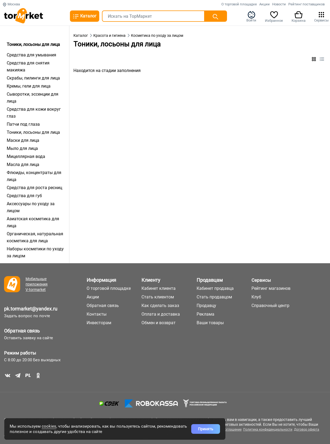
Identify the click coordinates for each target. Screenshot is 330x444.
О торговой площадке (239, 4)
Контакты (97, 314)
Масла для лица (23, 164)
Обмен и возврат (158, 322)
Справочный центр (270, 305)
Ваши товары (210, 322)
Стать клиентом (157, 296)
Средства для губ (24, 195)
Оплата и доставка (160, 314)
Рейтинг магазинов (270, 288)
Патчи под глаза (23, 124)
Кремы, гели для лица (29, 86)
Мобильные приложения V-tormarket (37, 284)
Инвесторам (99, 322)
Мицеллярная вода (26, 156)
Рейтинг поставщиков (306, 4)
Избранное (274, 16)
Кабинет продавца (215, 288)
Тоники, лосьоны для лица (33, 132)
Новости (279, 4)
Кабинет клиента (158, 288)
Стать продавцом (214, 296)
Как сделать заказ (160, 305)
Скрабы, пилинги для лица (33, 78)
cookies (49, 426)
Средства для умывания (31, 54)
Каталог (85, 16)
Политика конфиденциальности (267, 429)
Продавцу (206, 305)
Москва (11, 4)
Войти (251, 16)
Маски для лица (23, 140)
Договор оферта (306, 429)
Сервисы (321, 16)
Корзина (299, 16)
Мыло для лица (22, 148)
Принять (205, 429)
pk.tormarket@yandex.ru (30, 309)
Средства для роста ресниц (34, 187)
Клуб (256, 296)
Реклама (205, 314)
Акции (264, 4)
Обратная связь (22, 331)
